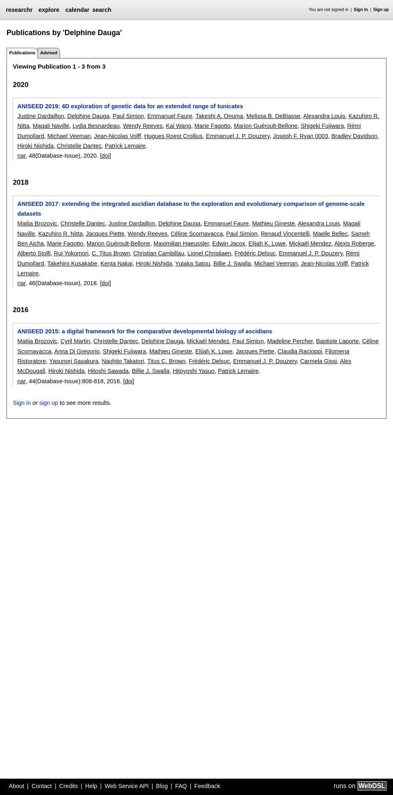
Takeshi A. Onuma (219, 116)
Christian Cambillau (158, 253)
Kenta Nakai (116, 263)
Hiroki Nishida (35, 146)
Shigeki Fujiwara (322, 126)
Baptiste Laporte (337, 341)
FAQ (181, 786)
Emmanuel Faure (169, 116)
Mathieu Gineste (273, 223)
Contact (41, 786)
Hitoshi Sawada (108, 371)
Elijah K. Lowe (267, 243)
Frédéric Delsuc (254, 253)
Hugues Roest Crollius (173, 136)
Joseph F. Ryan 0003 (300, 136)
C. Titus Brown (111, 253)
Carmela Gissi (318, 361)
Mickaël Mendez (310, 243)
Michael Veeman (69, 136)
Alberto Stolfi (34, 253)
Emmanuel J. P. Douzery (238, 136)
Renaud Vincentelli (285, 233)
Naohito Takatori (123, 361)
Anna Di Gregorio (77, 351)
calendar (77, 10)
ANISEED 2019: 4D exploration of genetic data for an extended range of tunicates (130, 106)
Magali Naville (51, 126)
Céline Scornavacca (197, 233)
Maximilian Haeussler (181, 243)
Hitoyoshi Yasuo (194, 371)
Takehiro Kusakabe (72, 263)
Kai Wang (178, 126)
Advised (48, 52)
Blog (162, 786)
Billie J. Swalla (232, 263)
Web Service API (126, 786)
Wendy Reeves (142, 126)
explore (48, 10)
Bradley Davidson (354, 136)
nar (21, 155)
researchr (19, 10)
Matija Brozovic (37, 223)
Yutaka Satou (192, 263)
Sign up (381, 9)
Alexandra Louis (324, 116)
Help (91, 786)
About (16, 786)
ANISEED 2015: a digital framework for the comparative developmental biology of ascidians (144, 331)
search (101, 10)
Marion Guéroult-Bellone (266, 126)
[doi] (105, 155)
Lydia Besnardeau (96, 126)
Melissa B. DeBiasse (273, 116)
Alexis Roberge (354, 243)
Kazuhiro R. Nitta (60, 233)
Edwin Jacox (228, 243)
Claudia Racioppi (300, 351)
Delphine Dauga (88, 116)
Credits (68, 786)
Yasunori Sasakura (74, 361)
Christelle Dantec (79, 146)
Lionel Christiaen (209, 253)
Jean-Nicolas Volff (117, 136)
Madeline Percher (290, 341)
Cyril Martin (75, 341)
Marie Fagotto (212, 126)
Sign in (361, 9)
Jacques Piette (105, 233)
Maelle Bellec (330, 233)
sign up (48, 403)
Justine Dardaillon (40, 116)
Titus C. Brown (166, 361)
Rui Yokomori (71, 253)
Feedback (207, 786)
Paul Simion (128, 116)
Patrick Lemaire (125, 146)
